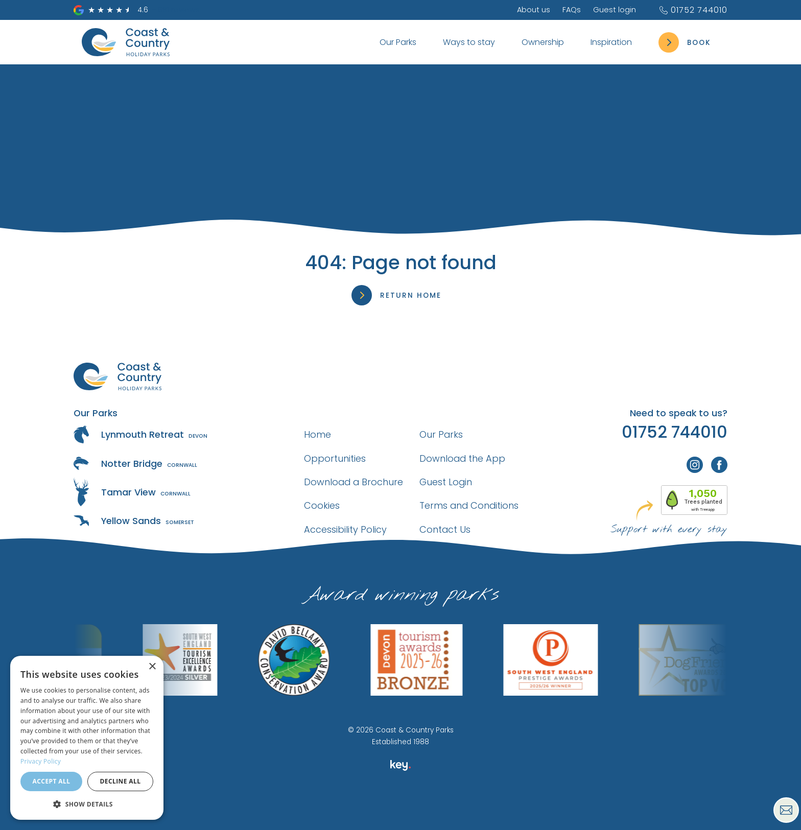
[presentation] (400, 806)
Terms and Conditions (469, 505)
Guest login (614, 10)
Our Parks (441, 434)
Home (317, 434)
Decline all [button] (120, 781)
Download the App (462, 458)
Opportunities (335, 458)
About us (533, 10)
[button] (86, 804)
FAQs (571, 10)
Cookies (322, 505)
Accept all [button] (51, 781)
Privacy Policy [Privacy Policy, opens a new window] (40, 761)
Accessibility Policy (345, 529)
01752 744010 (692, 10)
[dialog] (86, 738)
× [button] (152, 667)
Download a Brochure (353, 482)
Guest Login (445, 482)
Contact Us (444, 529)
